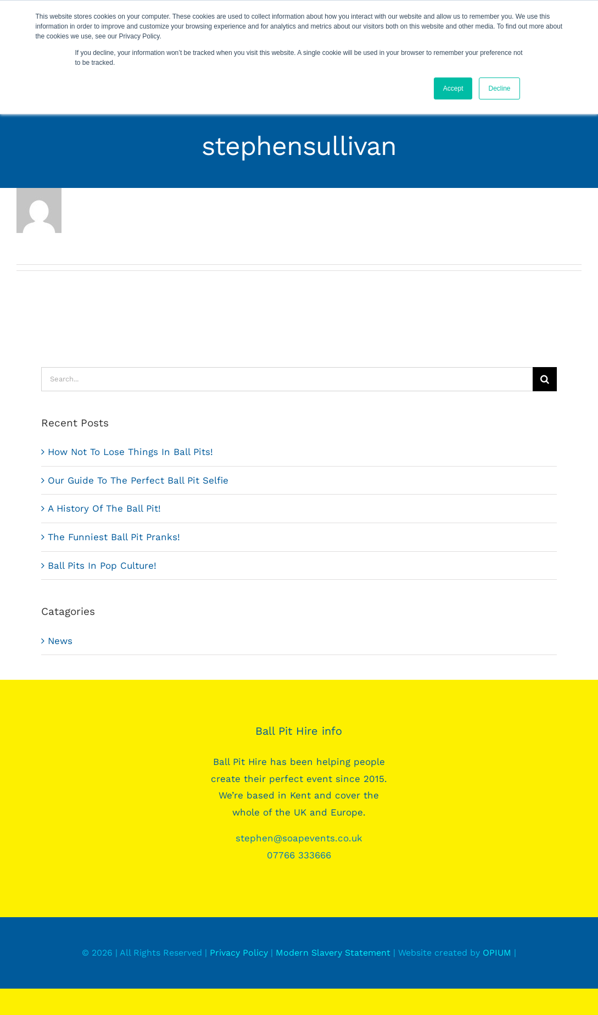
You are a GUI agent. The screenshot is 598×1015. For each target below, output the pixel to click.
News (60, 640)
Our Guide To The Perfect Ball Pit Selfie (138, 480)
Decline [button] (499, 88)
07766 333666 (299, 855)
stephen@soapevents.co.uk (299, 838)
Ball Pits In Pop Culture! (102, 565)
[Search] (545, 379)
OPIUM (497, 952)
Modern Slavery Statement (333, 952)
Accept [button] (453, 88)
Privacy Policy (239, 952)
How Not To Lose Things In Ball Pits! (130, 451)
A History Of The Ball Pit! (104, 508)
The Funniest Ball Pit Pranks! (114, 536)
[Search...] (287, 379)
